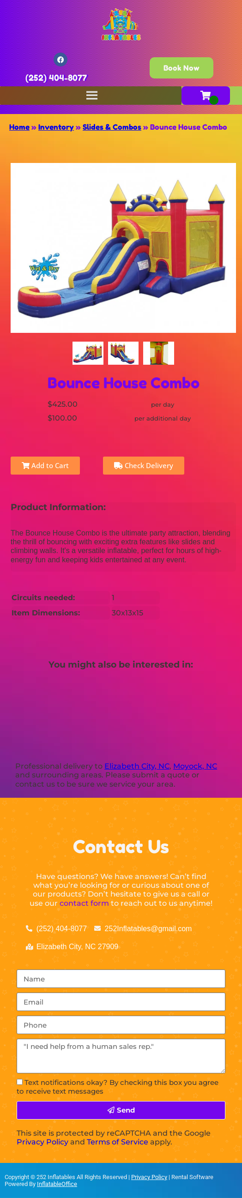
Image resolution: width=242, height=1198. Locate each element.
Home (19, 127)
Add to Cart (45, 465)
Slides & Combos (112, 127)
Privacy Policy (42, 1142)
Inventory (56, 127)
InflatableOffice (57, 1183)
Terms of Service (117, 1142)
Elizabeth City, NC (136, 766)
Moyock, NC (195, 766)
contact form (84, 903)
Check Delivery (143, 465)
